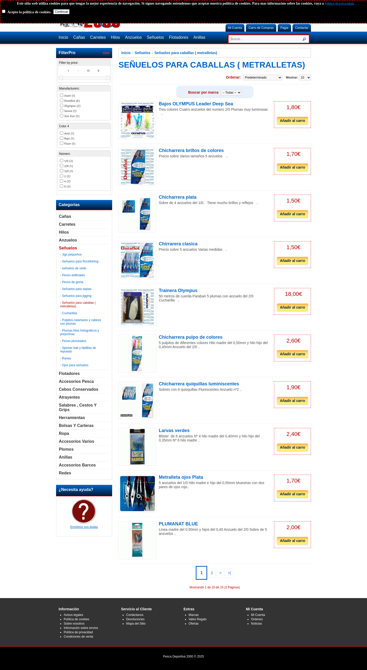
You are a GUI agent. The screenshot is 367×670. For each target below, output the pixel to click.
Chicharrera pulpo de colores (190, 337)
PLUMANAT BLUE (178, 523)
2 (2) (67, 176)
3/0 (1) (68, 171)
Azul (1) (69, 133)
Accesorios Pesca (76, 381)
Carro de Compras (261, 28)
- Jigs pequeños (71, 254)
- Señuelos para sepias (75, 289)
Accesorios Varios (76, 441)
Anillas (199, 37)
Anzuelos (133, 37)
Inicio (63, 37)
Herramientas (72, 417)
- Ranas (65, 358)
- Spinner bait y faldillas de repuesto (78, 349)
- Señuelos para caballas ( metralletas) (78, 304)
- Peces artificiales (72, 275)
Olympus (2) (72, 106)
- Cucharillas (68, 313)
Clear (106, 53)
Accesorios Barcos (77, 465)
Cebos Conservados (78, 389)
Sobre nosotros (74, 623)
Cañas (79, 37)
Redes (65, 473)
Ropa (64, 433)
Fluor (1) (69, 143)
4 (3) (67, 181)
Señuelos (155, 37)
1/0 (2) (68, 161)
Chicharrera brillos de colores (191, 150)
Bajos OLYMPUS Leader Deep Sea (196, 103)
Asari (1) (69, 95)
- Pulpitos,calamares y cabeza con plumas (80, 321)
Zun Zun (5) (72, 116)
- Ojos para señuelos (74, 365)
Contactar (301, 28)
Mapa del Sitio (136, 623)
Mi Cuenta (235, 28)
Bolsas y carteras (76, 425)
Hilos (115, 37)
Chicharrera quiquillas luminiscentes (199, 383)
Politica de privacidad (339, 3)
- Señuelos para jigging (75, 296)
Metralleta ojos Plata (181, 477)
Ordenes (257, 619)
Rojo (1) (69, 138)
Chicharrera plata (177, 197)
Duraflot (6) (72, 101)
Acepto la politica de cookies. (29, 12)
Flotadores (178, 37)
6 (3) (67, 186)
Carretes (98, 37)
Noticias (256, 623)
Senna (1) (70, 111)
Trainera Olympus (178, 290)
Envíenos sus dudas (84, 525)
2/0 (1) (68, 166)
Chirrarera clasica (178, 243)
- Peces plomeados (73, 341)
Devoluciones (135, 619)
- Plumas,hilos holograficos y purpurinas (79, 332)
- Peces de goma (71, 282)
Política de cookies (76, 619)
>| (229, 573)
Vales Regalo (198, 619)
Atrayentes (69, 397)
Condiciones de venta (78, 636)
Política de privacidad (78, 632)
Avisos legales (73, 615)
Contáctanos (134, 615)
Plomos (66, 449)
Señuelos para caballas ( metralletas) (185, 53)
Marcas (194, 615)
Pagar (284, 28)
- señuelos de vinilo (73, 268)
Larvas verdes (174, 430)
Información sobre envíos (81, 628)
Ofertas (194, 623)
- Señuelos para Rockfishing (79, 261)
